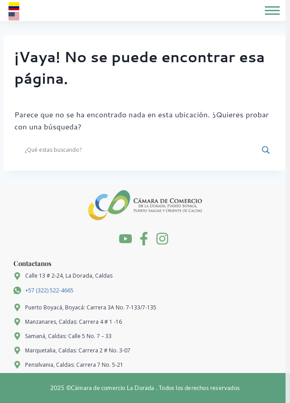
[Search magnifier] (266, 150)
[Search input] (141, 150)
